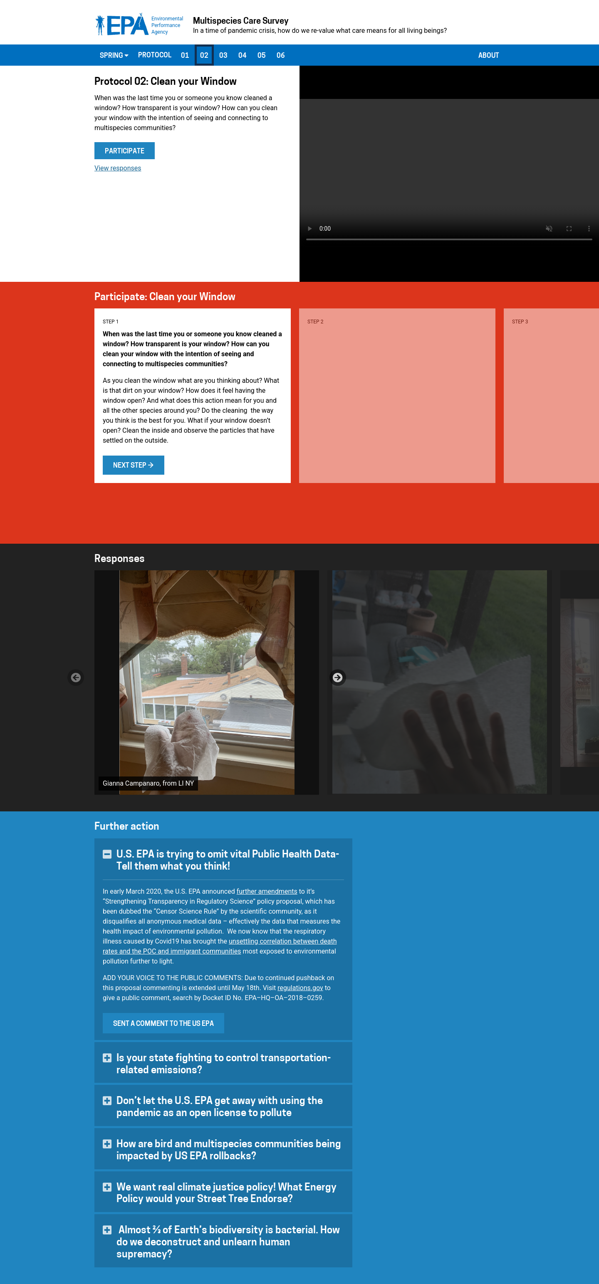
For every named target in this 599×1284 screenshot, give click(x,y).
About (488, 56)
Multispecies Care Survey (241, 21)
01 (185, 56)
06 (281, 56)
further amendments (267, 891)
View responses (117, 168)
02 (204, 56)
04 (242, 56)
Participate (124, 151)
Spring (114, 55)
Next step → (133, 466)
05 (261, 56)
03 (223, 56)
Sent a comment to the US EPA (163, 1024)
